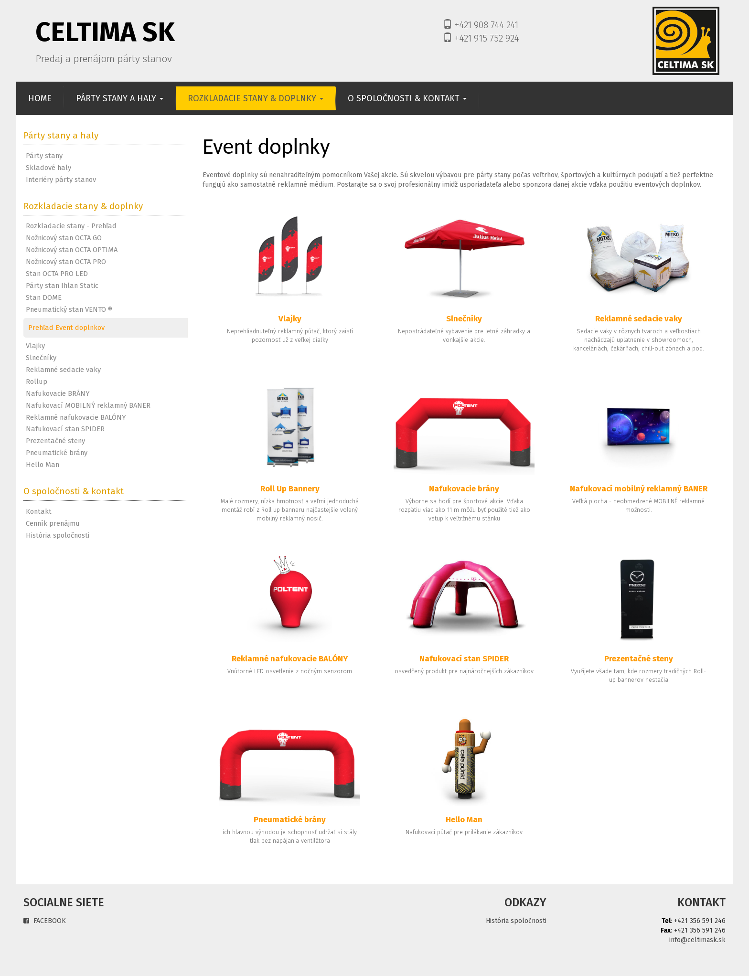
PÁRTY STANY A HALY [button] (119, 98)
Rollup (36, 381)
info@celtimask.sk (697, 940)
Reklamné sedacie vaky (63, 369)
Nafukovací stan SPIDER (65, 428)
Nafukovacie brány (464, 488)
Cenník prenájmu (53, 523)
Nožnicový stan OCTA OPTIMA (72, 249)
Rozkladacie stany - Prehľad (71, 226)
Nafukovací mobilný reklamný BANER (638, 488)
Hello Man (42, 464)
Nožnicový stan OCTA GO (64, 237)
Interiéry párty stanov (61, 179)
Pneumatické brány (56, 452)
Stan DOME (44, 297)
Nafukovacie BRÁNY (57, 393)
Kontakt (39, 511)
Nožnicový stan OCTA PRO (66, 261)
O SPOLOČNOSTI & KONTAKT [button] (407, 98)
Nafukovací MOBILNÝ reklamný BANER (88, 405)
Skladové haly (48, 167)
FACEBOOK (44, 921)
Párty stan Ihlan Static (62, 285)
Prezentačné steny (55, 440)
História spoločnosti (57, 535)
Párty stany (44, 155)
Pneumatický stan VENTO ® (69, 309)
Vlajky (35, 345)
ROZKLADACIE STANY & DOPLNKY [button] (255, 98)
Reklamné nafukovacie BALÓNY (76, 417)
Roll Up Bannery (290, 488)
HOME (46, 98)
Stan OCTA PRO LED (57, 273)
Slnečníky (41, 357)
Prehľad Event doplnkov (66, 327)
